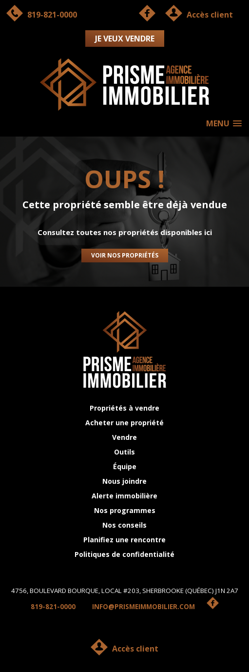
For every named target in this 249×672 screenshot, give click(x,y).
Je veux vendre (124, 38)
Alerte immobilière (124, 495)
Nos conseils (124, 525)
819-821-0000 (53, 606)
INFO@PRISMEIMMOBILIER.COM (143, 606)
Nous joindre (124, 481)
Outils (124, 451)
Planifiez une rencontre (124, 539)
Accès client (135, 648)
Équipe (124, 466)
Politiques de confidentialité (124, 554)
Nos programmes (124, 510)
